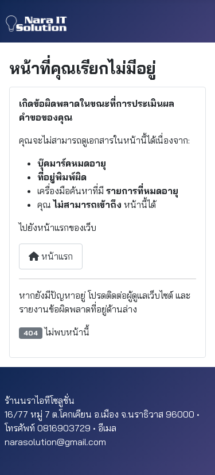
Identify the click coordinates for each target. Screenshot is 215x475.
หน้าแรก (51, 256)
